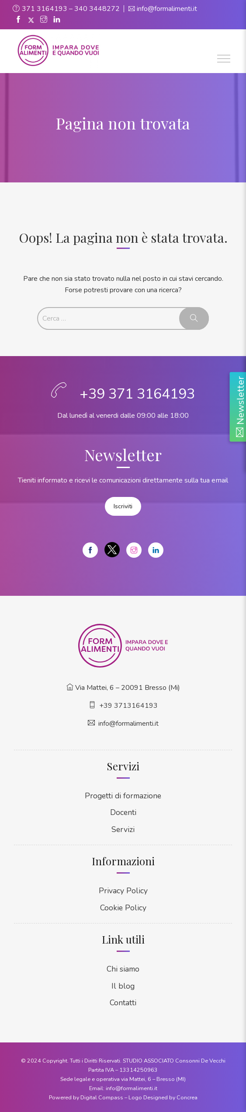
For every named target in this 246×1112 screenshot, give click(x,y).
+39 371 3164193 (137, 393)
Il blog (123, 985)
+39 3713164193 (128, 705)
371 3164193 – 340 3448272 (71, 9)
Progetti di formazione (123, 795)
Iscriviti (123, 506)
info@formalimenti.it (167, 9)
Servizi (123, 828)
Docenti (123, 812)
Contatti (123, 1002)
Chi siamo (123, 968)
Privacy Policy (123, 890)
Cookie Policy (123, 907)
